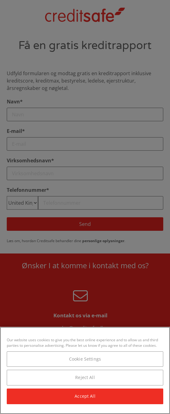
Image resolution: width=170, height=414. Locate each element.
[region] (85, 370)
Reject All (85, 377)
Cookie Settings (85, 359)
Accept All (85, 396)
